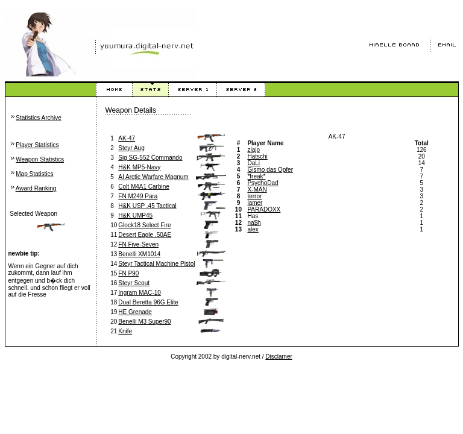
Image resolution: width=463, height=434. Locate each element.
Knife (125, 331)
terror (254, 196)
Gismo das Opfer (270, 169)
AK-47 (126, 138)
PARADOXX (263, 209)
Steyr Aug (131, 148)
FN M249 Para (137, 196)
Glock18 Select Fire (144, 225)
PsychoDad (262, 183)
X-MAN (256, 189)
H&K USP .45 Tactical (147, 206)
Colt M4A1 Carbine (143, 186)
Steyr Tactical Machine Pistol (156, 263)
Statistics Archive (38, 118)
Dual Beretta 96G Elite (148, 302)
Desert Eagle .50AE (144, 234)
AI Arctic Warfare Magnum (153, 177)
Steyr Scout (134, 283)
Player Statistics (37, 145)
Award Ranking (36, 188)
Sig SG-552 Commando (150, 157)
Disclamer (278, 356)
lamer (254, 203)
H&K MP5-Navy (139, 167)
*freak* (256, 176)
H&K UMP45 (135, 215)
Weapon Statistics (40, 159)
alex (252, 229)
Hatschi (257, 156)
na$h (253, 222)
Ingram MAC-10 (139, 292)
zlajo (253, 149)
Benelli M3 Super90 (144, 321)
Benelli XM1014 (139, 254)
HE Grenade (135, 312)
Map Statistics (34, 174)
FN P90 (128, 273)
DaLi (253, 163)
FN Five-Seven (138, 244)
